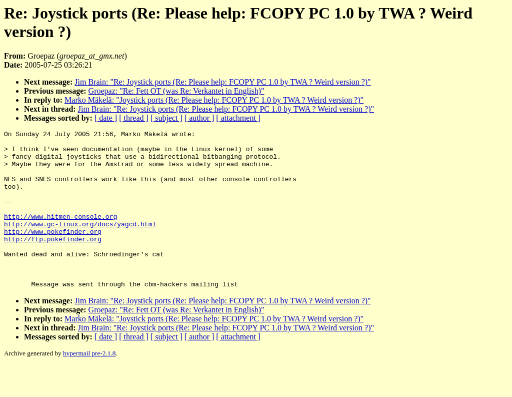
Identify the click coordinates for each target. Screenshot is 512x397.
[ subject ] (166, 118)
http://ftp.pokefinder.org (53, 261)
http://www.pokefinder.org (53, 252)
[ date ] (105, 118)
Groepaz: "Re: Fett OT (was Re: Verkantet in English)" (176, 91)
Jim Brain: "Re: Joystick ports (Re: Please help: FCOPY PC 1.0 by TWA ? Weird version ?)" (222, 82)
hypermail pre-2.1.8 (89, 384)
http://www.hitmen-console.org (60, 234)
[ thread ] (133, 118)
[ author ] (199, 118)
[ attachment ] (238, 118)
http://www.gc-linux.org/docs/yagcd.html (80, 243)
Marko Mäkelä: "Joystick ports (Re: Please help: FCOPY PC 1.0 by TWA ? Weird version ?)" (214, 100)
